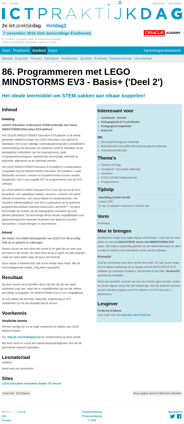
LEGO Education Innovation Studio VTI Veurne (31, 383)
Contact (6, 420)
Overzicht (21, 58)
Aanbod (39, 50)
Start (6, 50)
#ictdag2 (56, 25)
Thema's (36, 58)
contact (14, 3)
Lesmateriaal (143, 58)
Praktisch (21, 50)
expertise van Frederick (136, 314)
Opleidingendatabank (162, 50)
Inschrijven (51, 58)
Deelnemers (69, 58)
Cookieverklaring (92, 412)
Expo (52, 50)
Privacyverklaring (92, 416)
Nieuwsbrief (175, 412)
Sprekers (86, 58)
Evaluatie (100, 58)
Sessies (7, 58)
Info (4, 416)
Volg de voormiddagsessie (24, 337)
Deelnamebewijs (120, 58)
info (4, 3)
